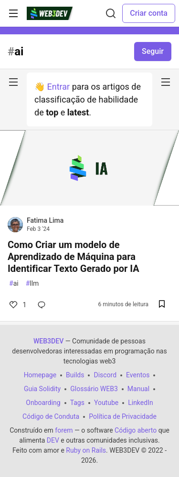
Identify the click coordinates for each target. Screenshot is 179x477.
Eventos (137, 375)
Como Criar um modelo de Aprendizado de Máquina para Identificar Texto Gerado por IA (73, 256)
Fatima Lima (45, 220)
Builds (75, 375)
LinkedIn (140, 402)
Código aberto (136, 430)
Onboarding (43, 402)
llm (32, 284)
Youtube (106, 402)
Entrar (58, 87)
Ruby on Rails (86, 450)
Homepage (40, 375)
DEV (53, 440)
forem (64, 430)
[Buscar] (110, 13)
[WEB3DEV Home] (56, 13)
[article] (89, 202)
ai (14, 284)
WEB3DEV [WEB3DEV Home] (48, 341)
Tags (77, 402)
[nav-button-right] (165, 82)
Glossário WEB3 (94, 389)
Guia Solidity (42, 389)
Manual (138, 389)
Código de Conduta (50, 416)
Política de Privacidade (123, 416)
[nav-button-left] (13, 82)
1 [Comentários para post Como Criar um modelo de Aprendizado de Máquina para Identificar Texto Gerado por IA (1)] (17, 305)
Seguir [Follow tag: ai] (153, 51)
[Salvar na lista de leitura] (161, 305)
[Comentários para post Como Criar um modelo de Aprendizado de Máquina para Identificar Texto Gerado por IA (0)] (43, 304)
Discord (105, 375)
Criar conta (149, 13)
